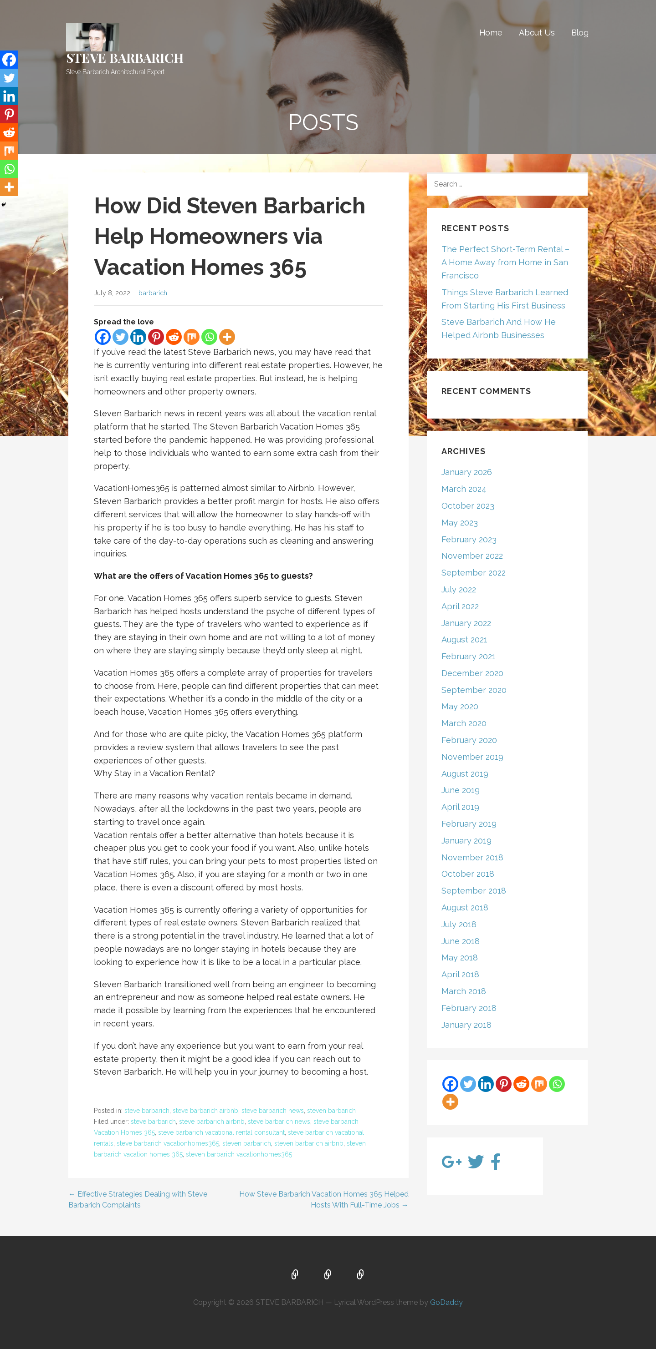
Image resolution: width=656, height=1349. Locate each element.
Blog (580, 32)
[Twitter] (120, 337)
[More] (227, 337)
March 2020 (464, 723)
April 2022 (460, 606)
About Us (537, 32)
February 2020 (469, 740)
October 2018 (467, 874)
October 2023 (467, 505)
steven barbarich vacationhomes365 (239, 1154)
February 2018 (469, 1008)
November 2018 (472, 857)
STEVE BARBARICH (125, 57)
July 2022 (458, 589)
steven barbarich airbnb (308, 1143)
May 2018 (459, 957)
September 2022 (473, 572)
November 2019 (472, 757)
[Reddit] (174, 337)
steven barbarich (331, 1110)
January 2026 (466, 472)
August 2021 (464, 639)
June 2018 (460, 941)
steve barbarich (146, 1110)
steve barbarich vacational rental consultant (221, 1132)
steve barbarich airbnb (205, 1110)
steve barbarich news (272, 1110)
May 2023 (459, 522)
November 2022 (472, 556)
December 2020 (472, 673)
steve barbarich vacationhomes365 (168, 1143)
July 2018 (459, 924)
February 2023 (469, 539)
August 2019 (464, 773)
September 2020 (474, 690)
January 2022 (466, 623)
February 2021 (468, 656)
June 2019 (460, 790)
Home (490, 32)
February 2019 (469, 824)
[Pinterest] (156, 337)
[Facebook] (103, 337)
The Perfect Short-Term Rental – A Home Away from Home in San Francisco (505, 262)
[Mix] (192, 337)
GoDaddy (446, 1302)
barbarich (152, 293)
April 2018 (460, 974)
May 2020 (459, 706)
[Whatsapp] (209, 337)
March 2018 (463, 991)
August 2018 (464, 907)
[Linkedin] (138, 337)
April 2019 (460, 807)
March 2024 (464, 489)
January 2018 (466, 1025)
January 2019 (466, 840)
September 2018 (473, 890)
